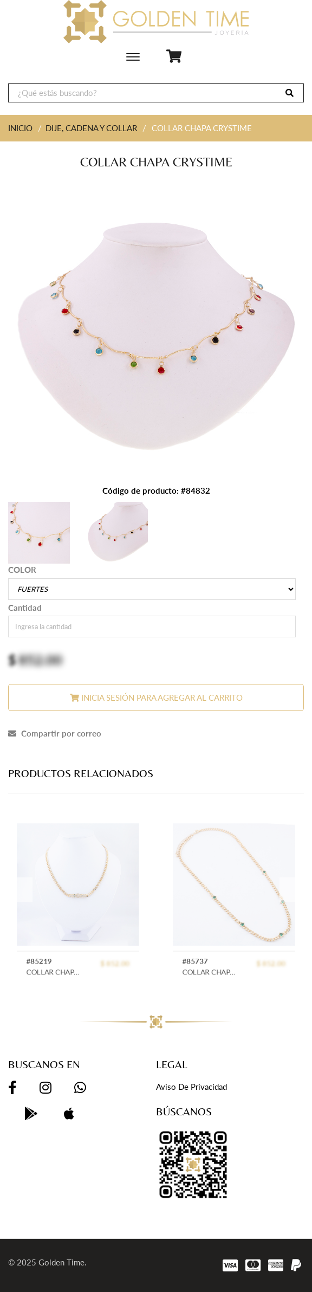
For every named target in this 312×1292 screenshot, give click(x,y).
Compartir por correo (54, 733)
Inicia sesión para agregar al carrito (156, 697)
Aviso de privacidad (191, 1086)
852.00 (40, 659)
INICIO (20, 128)
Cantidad (25, 607)
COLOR (22, 569)
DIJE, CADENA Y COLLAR (91, 128)
